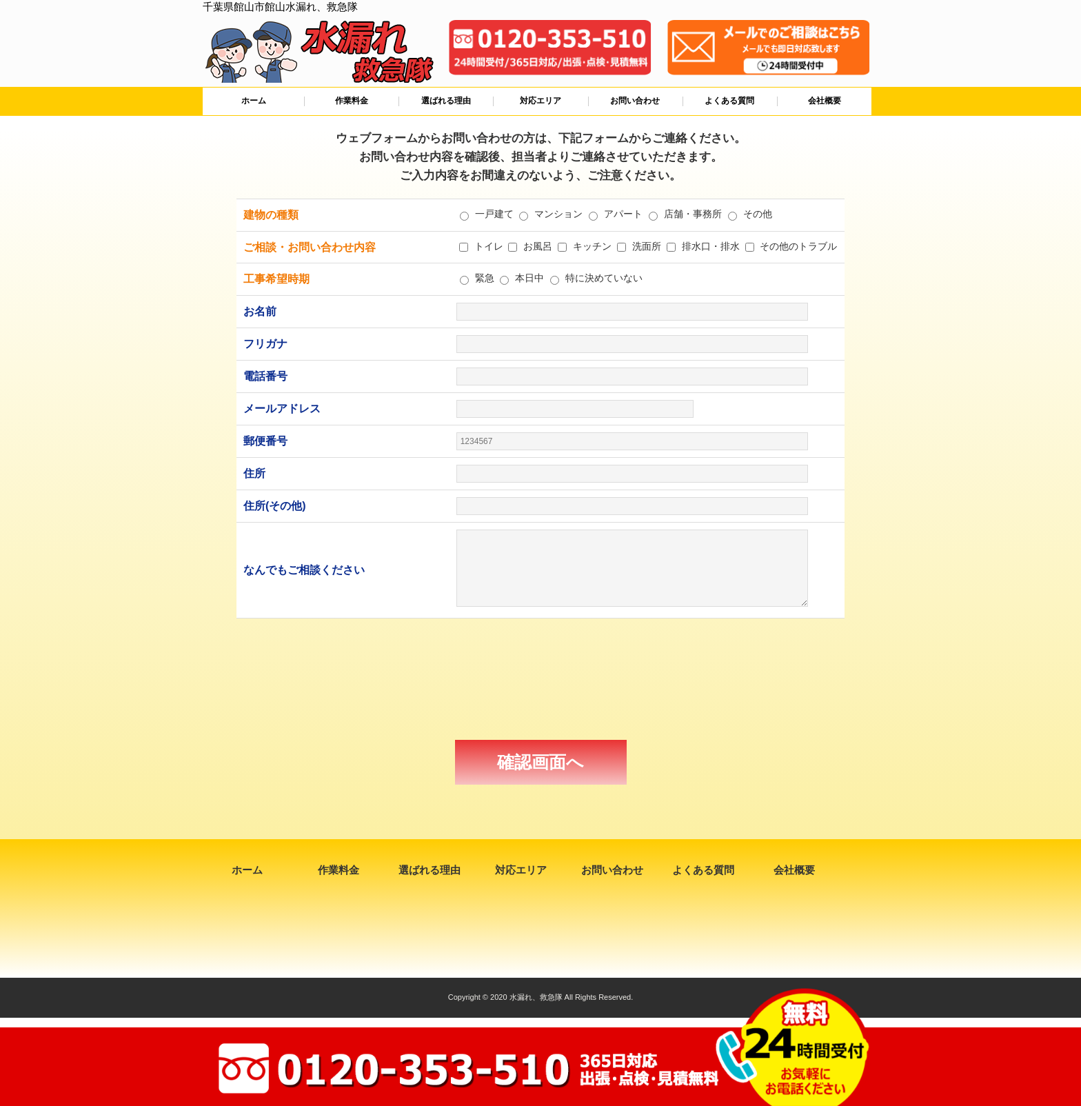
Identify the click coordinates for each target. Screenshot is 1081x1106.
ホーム (253, 100)
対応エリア (540, 100)
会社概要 (824, 100)
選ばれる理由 (446, 100)
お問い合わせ (635, 100)
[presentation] (540, 679)
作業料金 (351, 100)
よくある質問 (729, 100)
